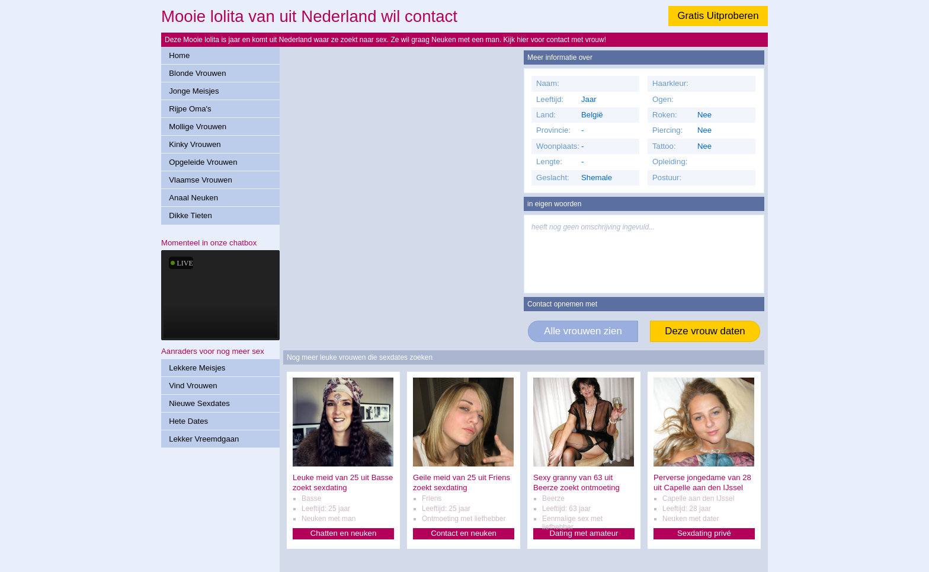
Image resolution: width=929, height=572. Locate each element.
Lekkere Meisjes (197, 367)
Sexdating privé (704, 533)
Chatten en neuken (343, 533)
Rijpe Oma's (190, 108)
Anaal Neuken (193, 197)
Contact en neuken (463, 533)
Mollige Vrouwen (197, 126)
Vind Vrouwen (193, 385)
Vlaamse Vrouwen (200, 179)
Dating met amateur (584, 533)
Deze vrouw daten (705, 331)
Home (179, 55)
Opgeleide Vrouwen (203, 162)
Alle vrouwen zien (583, 331)
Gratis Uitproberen (717, 15)
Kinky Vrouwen (194, 144)
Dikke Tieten (190, 215)
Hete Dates (188, 421)
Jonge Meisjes (194, 91)
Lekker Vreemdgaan (204, 438)
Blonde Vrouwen (197, 73)
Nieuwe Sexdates (199, 403)
